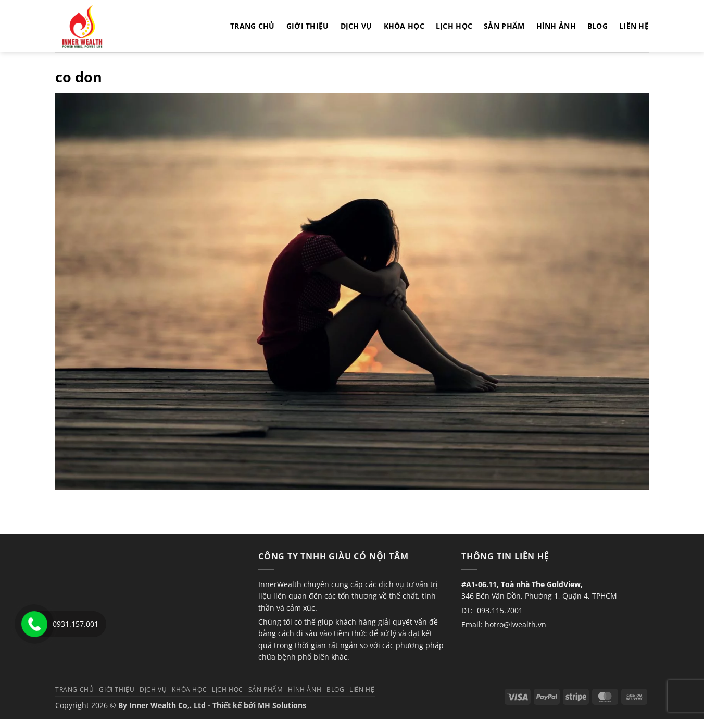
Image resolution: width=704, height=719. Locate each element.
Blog (597, 26)
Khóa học (404, 26)
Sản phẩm (504, 26)
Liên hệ (634, 26)
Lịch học (454, 26)
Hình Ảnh (556, 26)
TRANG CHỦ (252, 26)
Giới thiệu (307, 26)
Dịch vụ (356, 26)
